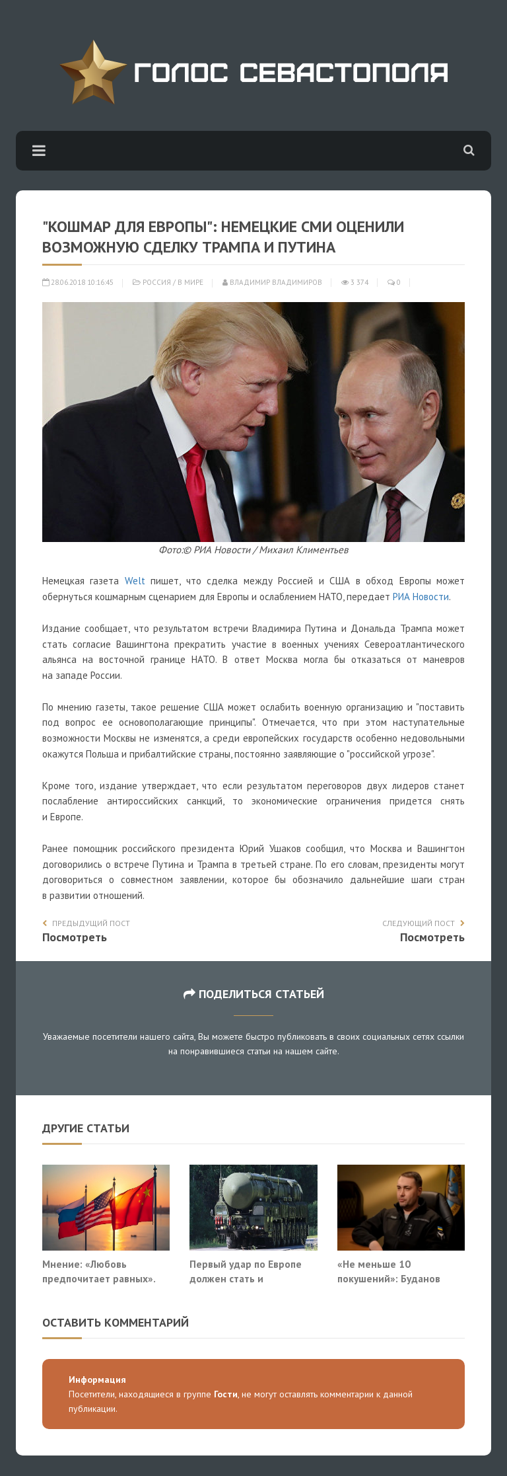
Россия (157, 282)
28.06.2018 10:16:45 (78, 282)
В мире (190, 282)
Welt (135, 580)
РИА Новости (421, 596)
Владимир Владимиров (272, 282)
